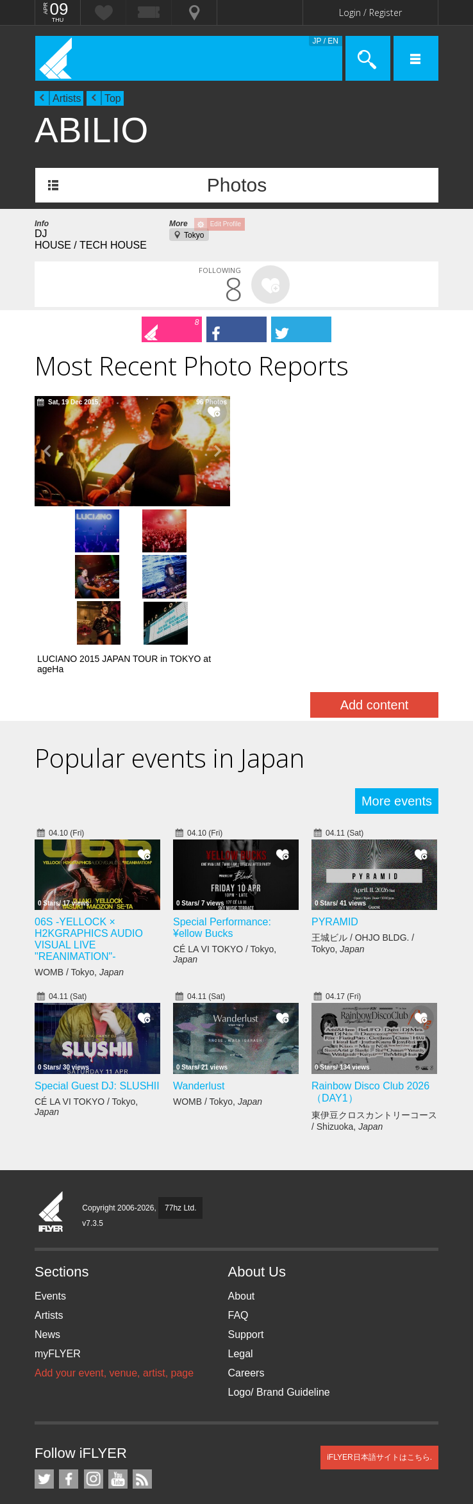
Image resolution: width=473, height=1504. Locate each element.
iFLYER (51, 1106)
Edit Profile (225, 223)
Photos (237, 184)
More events (396, 695)
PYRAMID (334, 816)
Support (246, 1228)
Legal (240, 1248)
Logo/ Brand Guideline (279, 1286)
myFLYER (58, 1248)
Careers (246, 1267)
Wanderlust (198, 980)
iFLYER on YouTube (118, 1373)
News (47, 1228)
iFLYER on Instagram (93, 1373)
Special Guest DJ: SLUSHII (97, 980)
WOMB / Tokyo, (79, 867)
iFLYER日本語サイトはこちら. (379, 1351)
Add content (374, 599)
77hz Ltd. (180, 1102)
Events (50, 1190)
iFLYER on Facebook (68, 1373)
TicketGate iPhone (66, 1468)
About (241, 1190)
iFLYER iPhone (44, 1468)
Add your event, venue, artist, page (114, 1267)
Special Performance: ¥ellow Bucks (222, 822)
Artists (67, 98)
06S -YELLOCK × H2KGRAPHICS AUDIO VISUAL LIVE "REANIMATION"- (89, 834)
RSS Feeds (142, 1373)
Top (112, 98)
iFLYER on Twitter (44, 1373)
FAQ (238, 1209)
